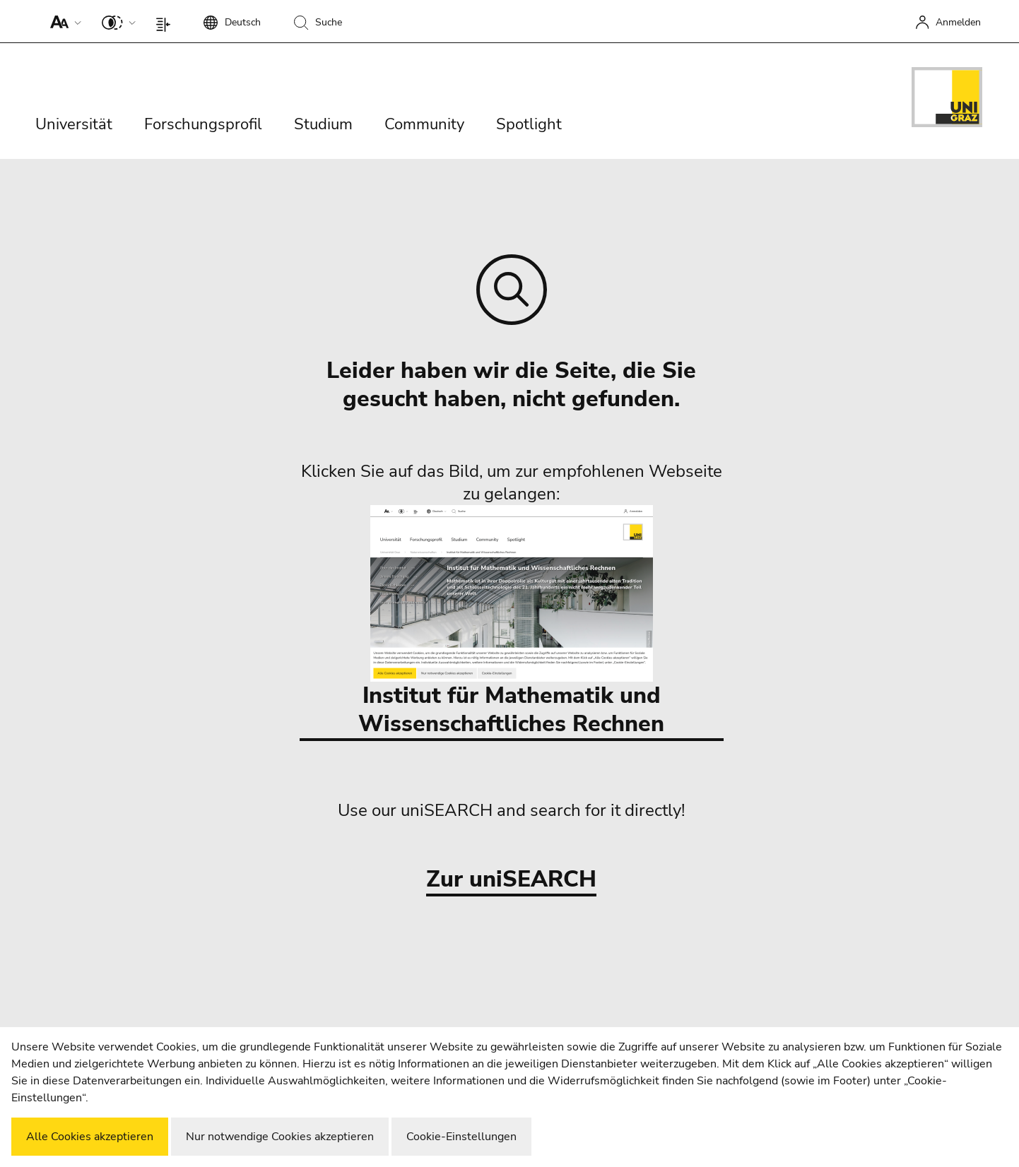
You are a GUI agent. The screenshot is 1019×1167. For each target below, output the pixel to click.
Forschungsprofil (203, 124)
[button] (62, 21)
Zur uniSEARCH (511, 879)
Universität (73, 124)
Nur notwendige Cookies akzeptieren (280, 1136)
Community (424, 124)
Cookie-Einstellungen (461, 1136)
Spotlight (529, 124)
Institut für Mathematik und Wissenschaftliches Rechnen (511, 622)
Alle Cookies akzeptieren (89, 1136)
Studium (323, 124)
